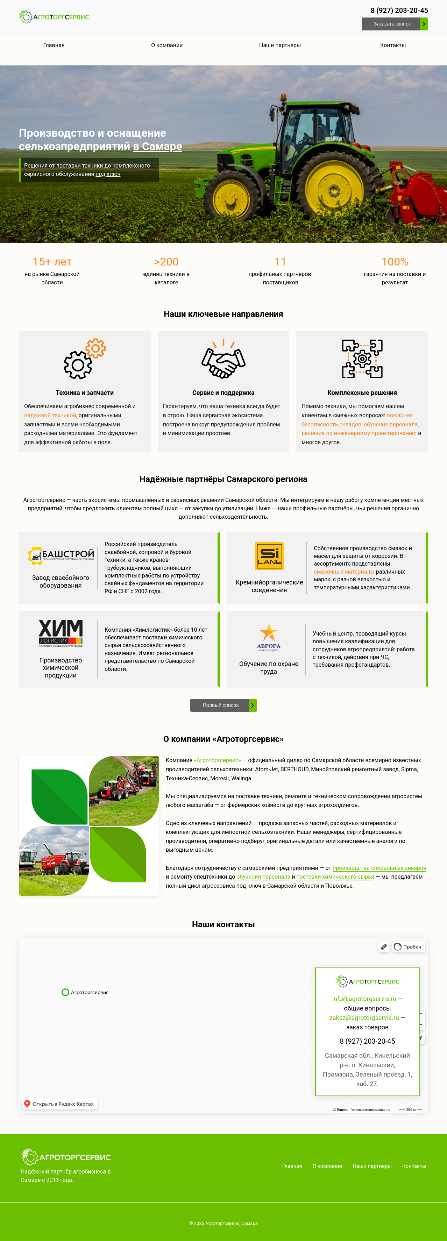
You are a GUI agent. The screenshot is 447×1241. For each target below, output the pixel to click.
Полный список (221, 705)
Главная (54, 45)
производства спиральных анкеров (379, 868)
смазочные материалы (344, 571)
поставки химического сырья (335, 876)
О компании (167, 45)
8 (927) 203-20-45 (399, 10)
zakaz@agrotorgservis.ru (364, 1017)
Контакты (393, 45)
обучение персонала (391, 424)
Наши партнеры (280, 45)
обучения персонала (263, 876)
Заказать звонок (392, 24)
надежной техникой (50, 415)
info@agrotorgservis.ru (364, 998)
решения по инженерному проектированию (359, 433)
